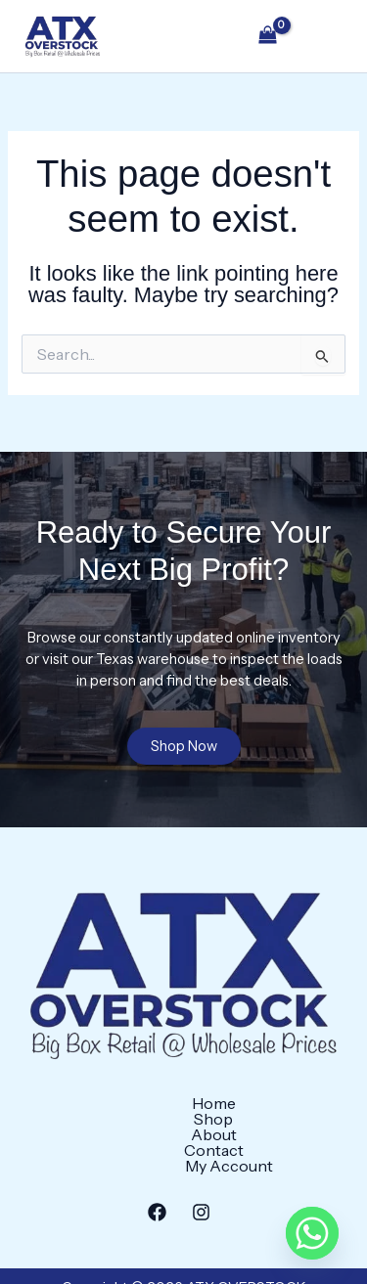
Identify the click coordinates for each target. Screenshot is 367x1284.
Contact (279, 1124)
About (195, 1124)
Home (48, 1124)
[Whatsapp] (312, 1233)
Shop (121, 1124)
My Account (184, 1140)
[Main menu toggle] (324, 36)
